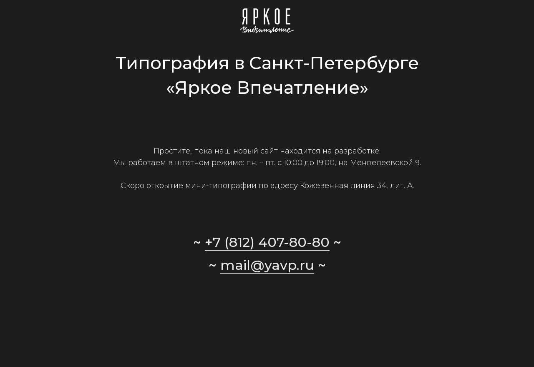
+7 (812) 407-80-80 (267, 242)
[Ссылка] (267, 20)
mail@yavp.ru (267, 265)
